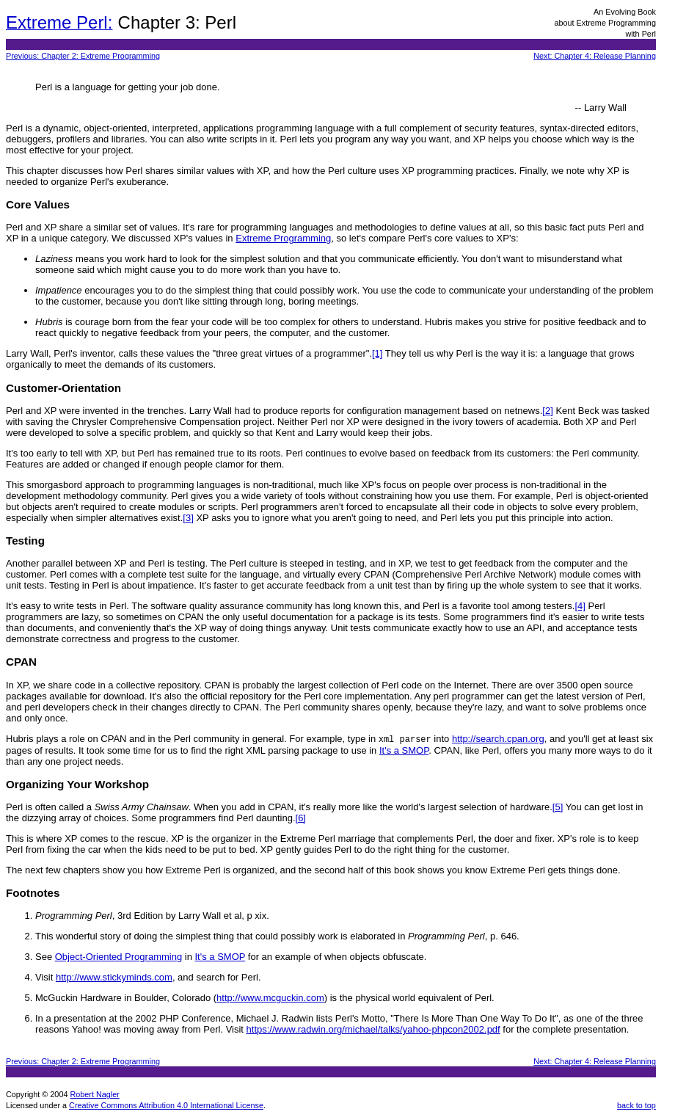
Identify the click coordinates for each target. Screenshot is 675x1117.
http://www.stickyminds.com (114, 977)
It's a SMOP (403, 751)
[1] (377, 353)
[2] (547, 410)
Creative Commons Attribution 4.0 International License (166, 1106)
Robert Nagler (94, 1095)
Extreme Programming (283, 238)
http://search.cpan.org (498, 739)
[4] (579, 605)
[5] (557, 807)
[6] (301, 818)
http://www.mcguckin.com (270, 998)
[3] (188, 517)
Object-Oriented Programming (118, 957)
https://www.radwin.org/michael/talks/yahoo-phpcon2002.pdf (373, 1030)
